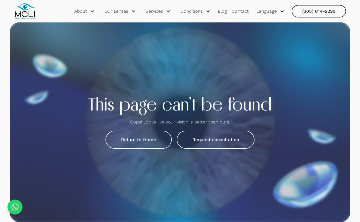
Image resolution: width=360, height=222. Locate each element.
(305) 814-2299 (319, 11)
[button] (84, 11)
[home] (25, 11)
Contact (240, 11)
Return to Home (138, 139)
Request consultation (215, 139)
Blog (222, 11)
